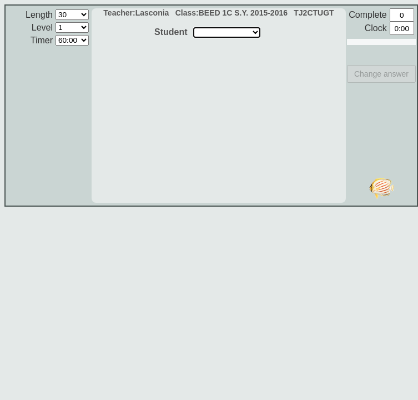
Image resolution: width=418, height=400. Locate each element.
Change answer (381, 73)
